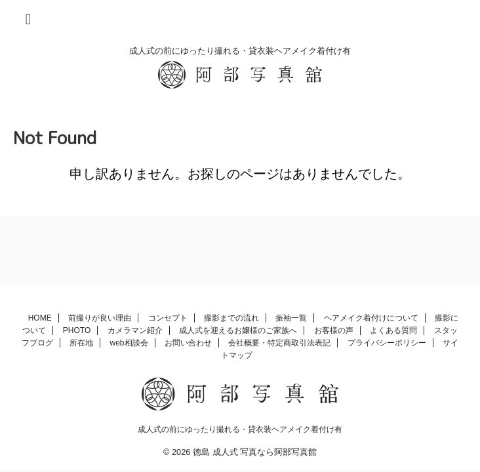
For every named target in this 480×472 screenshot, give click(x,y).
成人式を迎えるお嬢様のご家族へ (238, 330)
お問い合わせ (188, 342)
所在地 (81, 342)
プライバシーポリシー (387, 342)
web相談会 (129, 342)
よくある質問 (393, 330)
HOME (40, 318)
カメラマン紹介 (135, 330)
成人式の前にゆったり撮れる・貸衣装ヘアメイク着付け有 (240, 429)
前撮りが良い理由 (99, 318)
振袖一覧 (291, 318)
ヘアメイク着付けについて (371, 318)
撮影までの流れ (231, 318)
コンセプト (168, 318)
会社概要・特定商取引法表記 (279, 342)
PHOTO (76, 330)
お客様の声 (333, 330)
